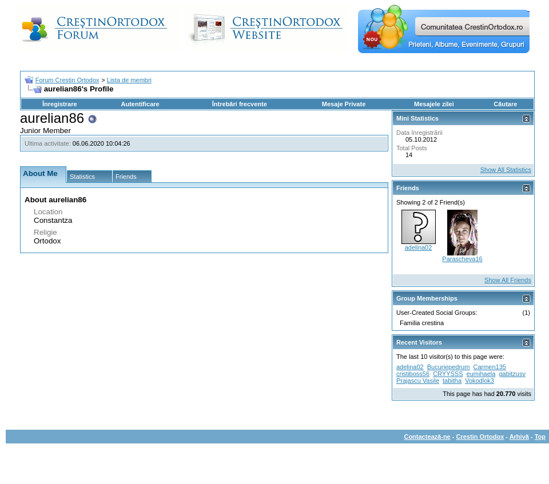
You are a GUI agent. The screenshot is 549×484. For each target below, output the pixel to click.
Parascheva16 (462, 258)
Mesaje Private (343, 104)
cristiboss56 (412, 373)
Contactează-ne (427, 436)
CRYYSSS (448, 373)
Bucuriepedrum (448, 366)
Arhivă (519, 436)
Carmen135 (489, 366)
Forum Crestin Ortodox (67, 80)
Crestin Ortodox (480, 436)
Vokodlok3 (479, 380)
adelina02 (418, 247)
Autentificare (140, 104)
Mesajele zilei (434, 104)
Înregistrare (59, 104)
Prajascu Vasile (417, 380)
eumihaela (481, 373)
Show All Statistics (505, 169)
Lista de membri (129, 80)
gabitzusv (512, 373)
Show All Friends (507, 280)
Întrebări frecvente (239, 104)
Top (540, 436)
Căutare (505, 104)
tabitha (452, 380)
